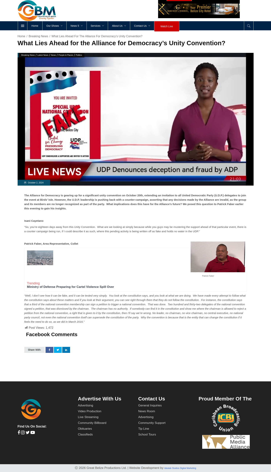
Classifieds (85, 434)
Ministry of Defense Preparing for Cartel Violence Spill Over (70, 287)
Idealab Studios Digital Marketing (180, 468)
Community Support (152, 423)
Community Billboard (92, 423)
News (53, 55)
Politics (79, 55)
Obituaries (85, 428)
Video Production (89, 411)
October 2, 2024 (35, 182)
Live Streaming (88, 417)
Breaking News (38, 36)
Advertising (85, 405)
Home (21, 36)
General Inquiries (150, 405)
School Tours (147, 434)
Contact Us (151, 399)
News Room (146, 411)
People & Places (65, 55)
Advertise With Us (99, 399)
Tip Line (143, 428)
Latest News (42, 55)
